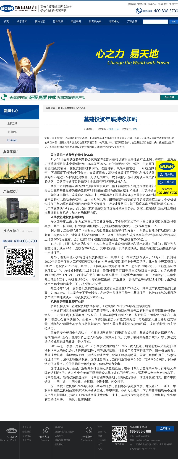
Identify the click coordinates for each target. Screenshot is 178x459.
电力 (100, 436)
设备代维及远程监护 (64, 431)
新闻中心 (114, 21)
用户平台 (169, 174)
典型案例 (76, 21)
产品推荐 (132, 21)
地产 (100, 444)
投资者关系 (95, 21)
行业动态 (12, 140)
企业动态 (26, 436)
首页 (6, 21)
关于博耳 (22, 21)
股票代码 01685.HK (137, 4)
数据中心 (102, 431)
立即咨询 (165, 428)
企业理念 (26, 431)
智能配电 (59, 444)
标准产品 (59, 427)
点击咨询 (169, 97)
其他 (100, 448)
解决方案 (40, 21)
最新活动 (12, 123)
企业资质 (26, 440)
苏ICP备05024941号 (146, 448)
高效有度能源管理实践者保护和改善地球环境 (36, 8)
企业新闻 (12, 132)
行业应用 (58, 21)
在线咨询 (169, 182)
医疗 (100, 427)
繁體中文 (173, 4)
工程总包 (59, 436)
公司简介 (12, 437)
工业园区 (102, 440)
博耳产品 (152, 4)
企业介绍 (26, 427)
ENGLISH (162, 4)
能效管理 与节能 (62, 440)
